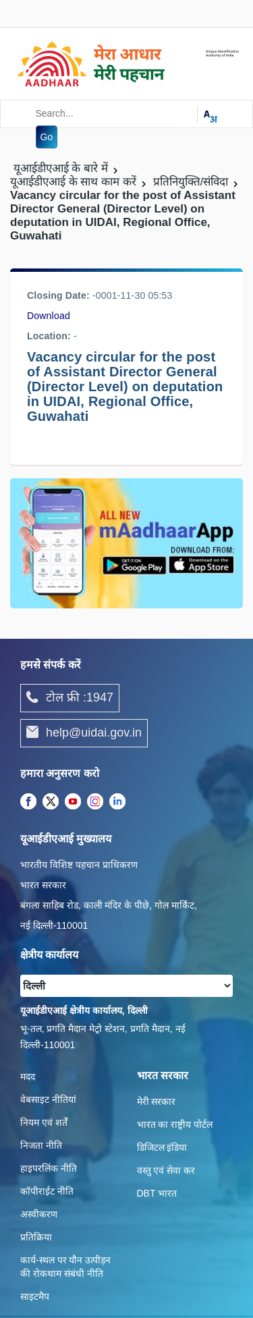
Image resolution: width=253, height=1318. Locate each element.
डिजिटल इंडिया (162, 1147)
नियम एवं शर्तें (43, 1122)
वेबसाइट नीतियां (48, 1099)
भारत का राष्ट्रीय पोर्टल (175, 1124)
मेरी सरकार (156, 1101)
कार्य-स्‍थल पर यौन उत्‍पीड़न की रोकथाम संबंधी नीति (65, 1267)
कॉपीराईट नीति (47, 1191)
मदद (27, 1076)
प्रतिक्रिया (36, 1237)
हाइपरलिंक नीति (48, 1168)
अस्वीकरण (38, 1214)
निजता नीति (41, 1145)
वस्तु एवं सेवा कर (166, 1170)
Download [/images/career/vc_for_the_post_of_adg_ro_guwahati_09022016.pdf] (48, 315)
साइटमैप (34, 1296)
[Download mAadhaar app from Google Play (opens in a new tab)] (126, 542)
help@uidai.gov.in (84, 733)
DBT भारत (157, 1193)
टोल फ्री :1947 (69, 698)
